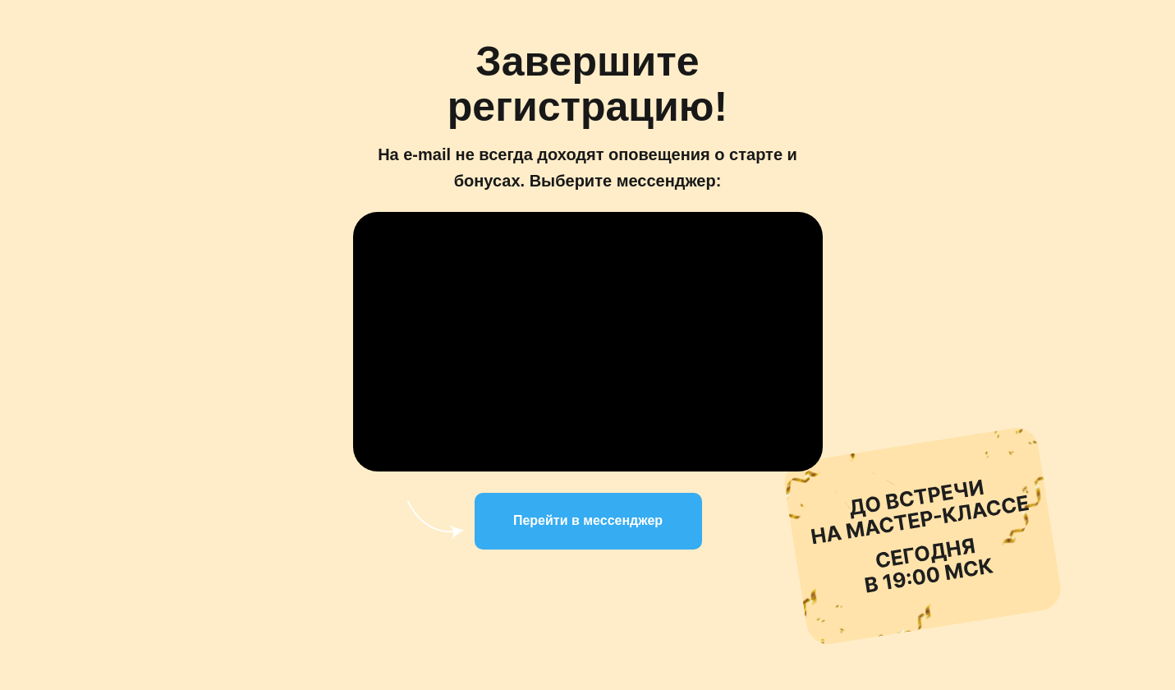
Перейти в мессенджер (588, 520)
